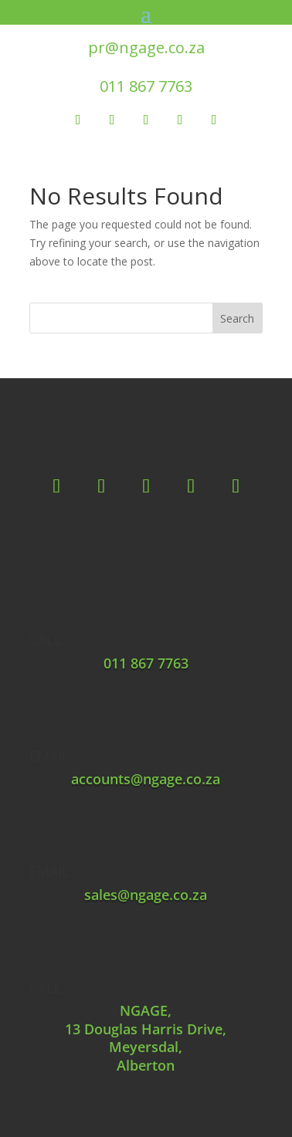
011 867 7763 (146, 86)
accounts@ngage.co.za (145, 779)
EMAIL (49, 755)
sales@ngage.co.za (145, 894)
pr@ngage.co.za (146, 47)
